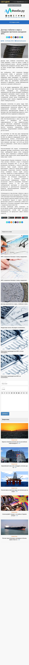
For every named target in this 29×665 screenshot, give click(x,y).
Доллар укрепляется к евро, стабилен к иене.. (14, 304)
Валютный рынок (21, 41)
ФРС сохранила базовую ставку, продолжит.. (14, 256)
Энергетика (14, 440)
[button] (2, 393)
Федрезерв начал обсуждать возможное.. (13, 327)
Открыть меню (14, 22)
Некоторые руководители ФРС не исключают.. (11, 376)
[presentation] (2, 393)
